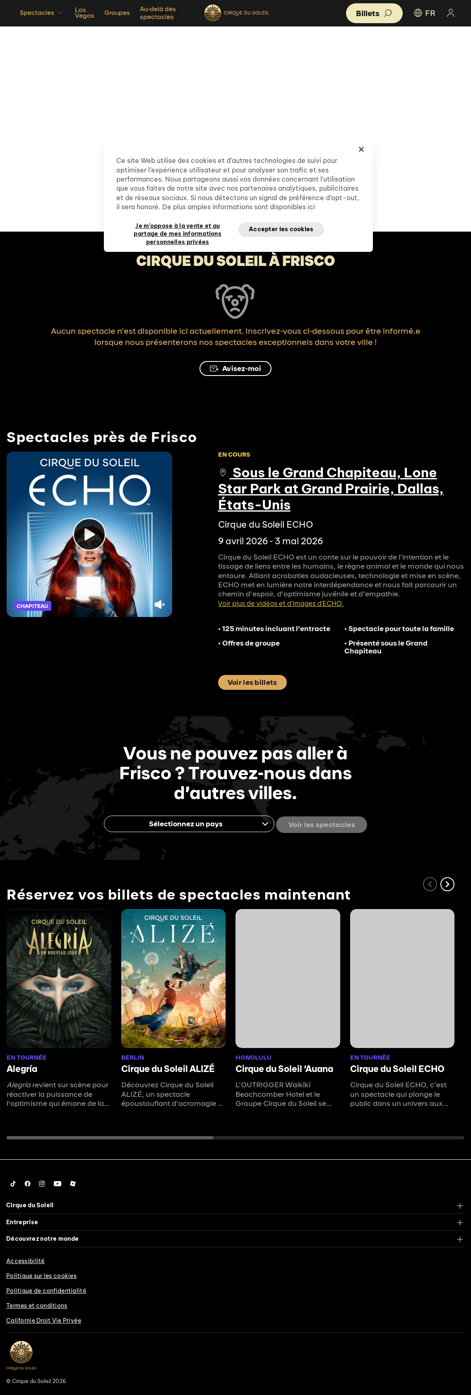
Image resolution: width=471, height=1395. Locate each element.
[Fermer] (361, 149)
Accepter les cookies (281, 229)
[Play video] (89, 534)
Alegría (22, 1067)
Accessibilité (25, 1259)
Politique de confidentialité (46, 1289)
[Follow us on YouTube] (57, 1182)
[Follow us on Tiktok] (13, 1182)
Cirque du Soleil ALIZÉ (168, 1067)
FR (424, 12)
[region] (238, 195)
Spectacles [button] (42, 12)
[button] (447, 883)
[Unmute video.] (161, 605)
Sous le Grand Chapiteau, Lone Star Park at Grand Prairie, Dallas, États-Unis (331, 488)
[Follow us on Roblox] (73, 1182)
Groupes (117, 13)
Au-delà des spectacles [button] (162, 13)
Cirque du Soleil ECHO (397, 1067)
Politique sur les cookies (41, 1274)
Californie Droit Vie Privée (44, 1319)
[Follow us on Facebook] (27, 1182)
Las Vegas (84, 12)
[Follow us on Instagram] (42, 1182)
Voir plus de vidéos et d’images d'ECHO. (281, 603)
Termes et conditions (36, 1304)
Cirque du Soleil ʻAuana (284, 1067)
